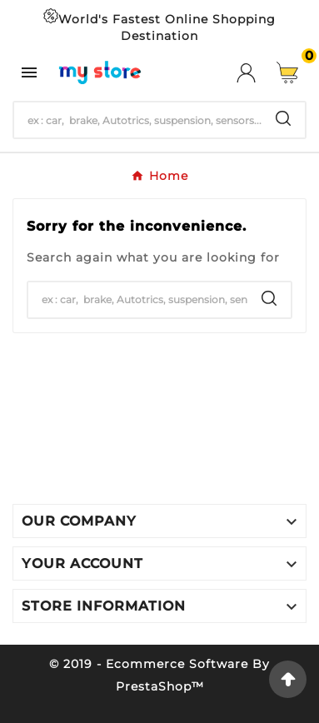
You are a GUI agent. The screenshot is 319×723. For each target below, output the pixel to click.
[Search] (138, 119)
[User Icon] (257, 72)
